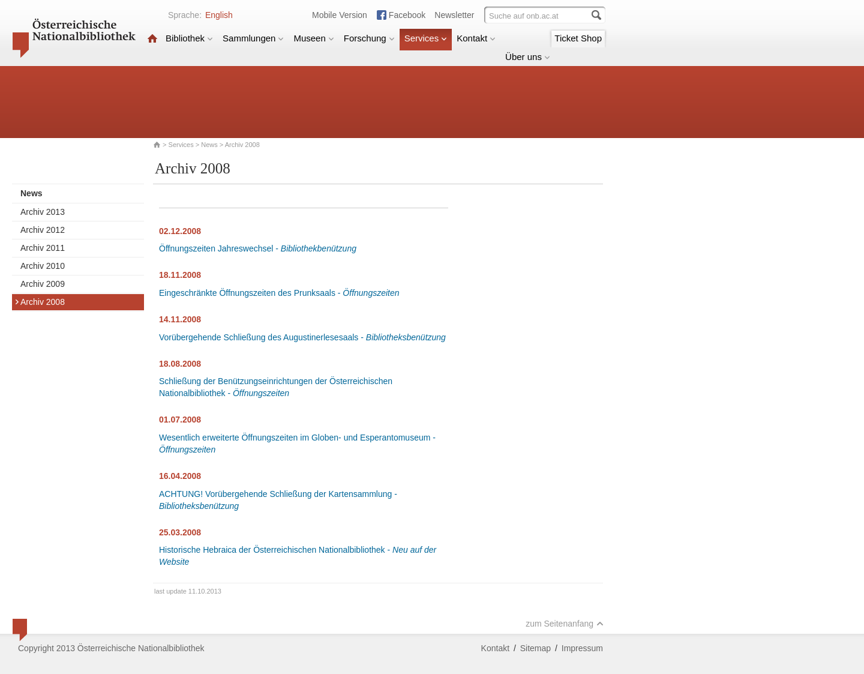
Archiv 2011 (42, 248)
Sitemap (535, 648)
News (209, 144)
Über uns (527, 57)
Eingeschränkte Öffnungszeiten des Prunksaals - (279, 293)
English (219, 15)
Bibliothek (189, 38)
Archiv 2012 (42, 230)
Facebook (407, 15)
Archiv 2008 (39, 302)
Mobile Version (339, 15)
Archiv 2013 (42, 212)
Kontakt (476, 38)
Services (426, 38)
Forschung (369, 38)
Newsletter (454, 15)
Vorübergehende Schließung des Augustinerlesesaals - (302, 337)
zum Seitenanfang (565, 623)
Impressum (582, 648)
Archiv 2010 (42, 266)
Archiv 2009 (42, 284)
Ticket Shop (578, 38)
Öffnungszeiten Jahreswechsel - (257, 248)
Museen (313, 38)
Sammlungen (253, 38)
